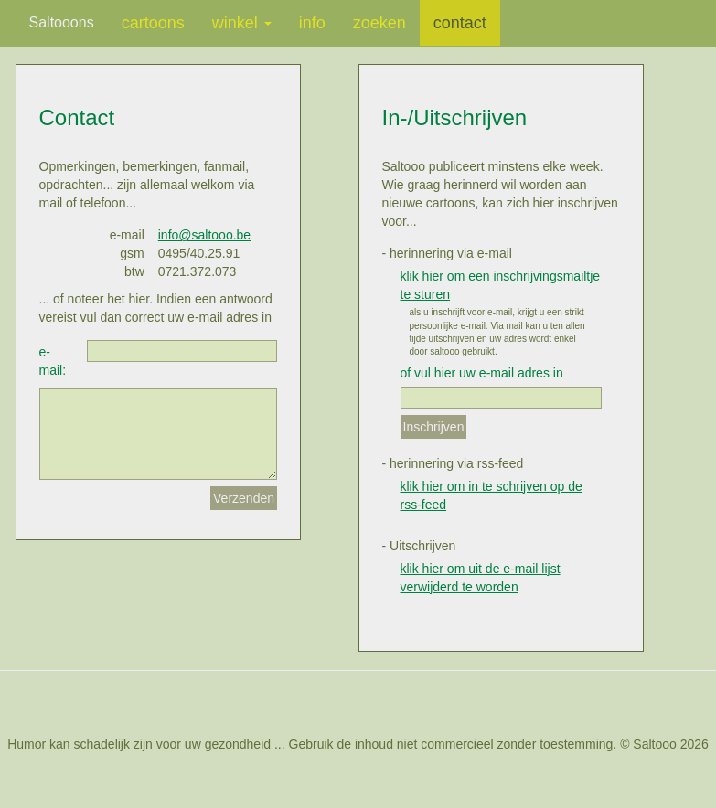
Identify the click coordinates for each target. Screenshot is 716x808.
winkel (242, 23)
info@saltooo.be (204, 235)
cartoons (153, 23)
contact (459, 23)
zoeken (379, 23)
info (312, 23)
